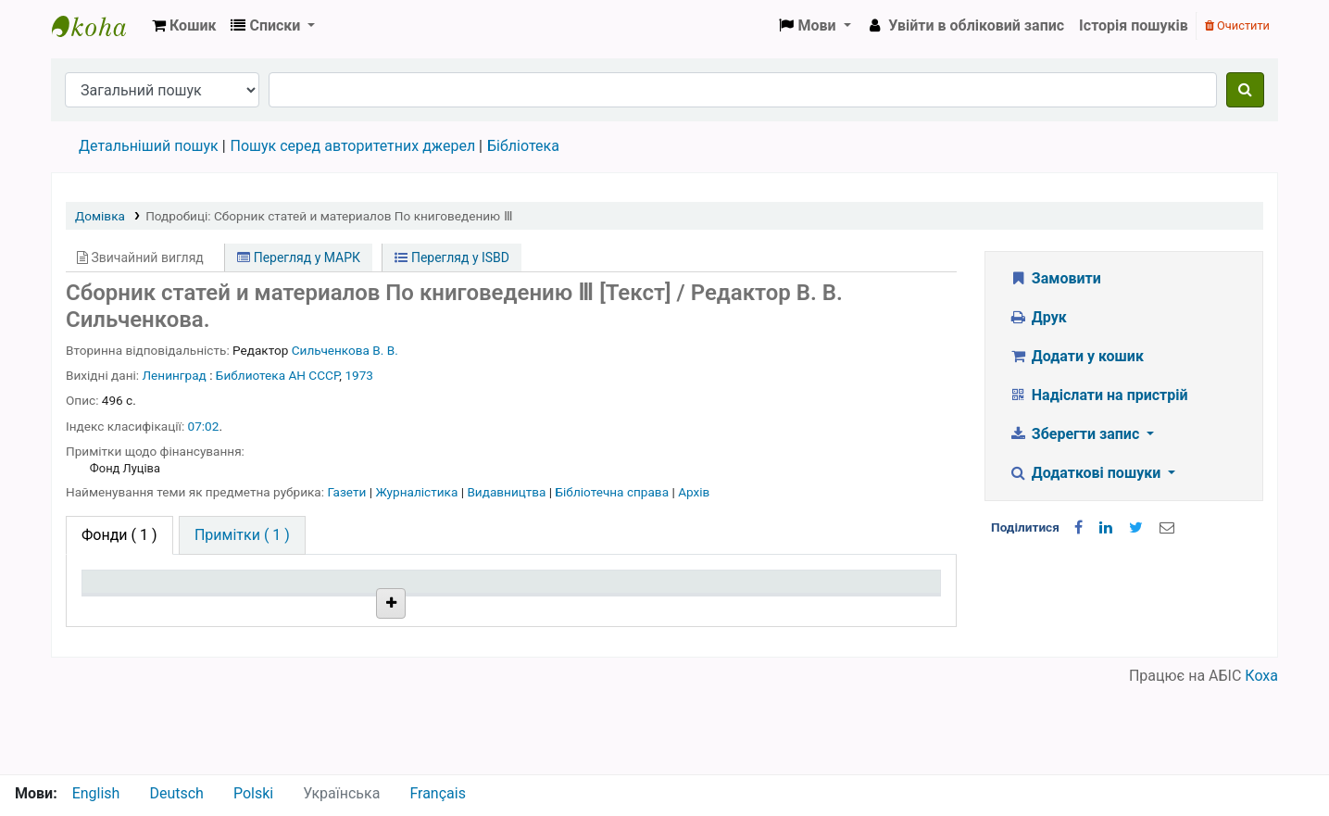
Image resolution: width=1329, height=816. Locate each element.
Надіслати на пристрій (1098, 395)
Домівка (100, 215)
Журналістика (417, 491)
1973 (359, 375)
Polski (253, 793)
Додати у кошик (1076, 356)
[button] (183, 25)
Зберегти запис (1076, 434)
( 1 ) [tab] (119, 535)
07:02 (203, 426)
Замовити (1055, 278)
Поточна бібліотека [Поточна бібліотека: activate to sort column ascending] (325, 608)
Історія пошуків (1133, 25)
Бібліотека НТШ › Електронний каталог (98, 25)
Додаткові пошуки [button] (1086, 473)
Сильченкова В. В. (345, 350)
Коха (1261, 763)
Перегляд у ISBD (452, 257)
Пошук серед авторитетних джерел (353, 146)
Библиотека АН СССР (277, 375)
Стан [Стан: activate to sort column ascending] (623, 608)
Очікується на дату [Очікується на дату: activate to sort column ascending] (841, 608)
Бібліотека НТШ (321, 651)
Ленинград (175, 375)
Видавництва (507, 491)
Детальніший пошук (149, 146)
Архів (693, 491)
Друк (1037, 317)
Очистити (1237, 25)
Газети (348, 491)
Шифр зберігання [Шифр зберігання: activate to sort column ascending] (491, 608)
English (96, 793)
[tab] (242, 535)
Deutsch (176, 793)
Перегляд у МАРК (298, 257)
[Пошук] (1245, 89)
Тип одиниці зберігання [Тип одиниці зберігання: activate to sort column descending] (131, 599)
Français (437, 793)
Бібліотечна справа (614, 491)
